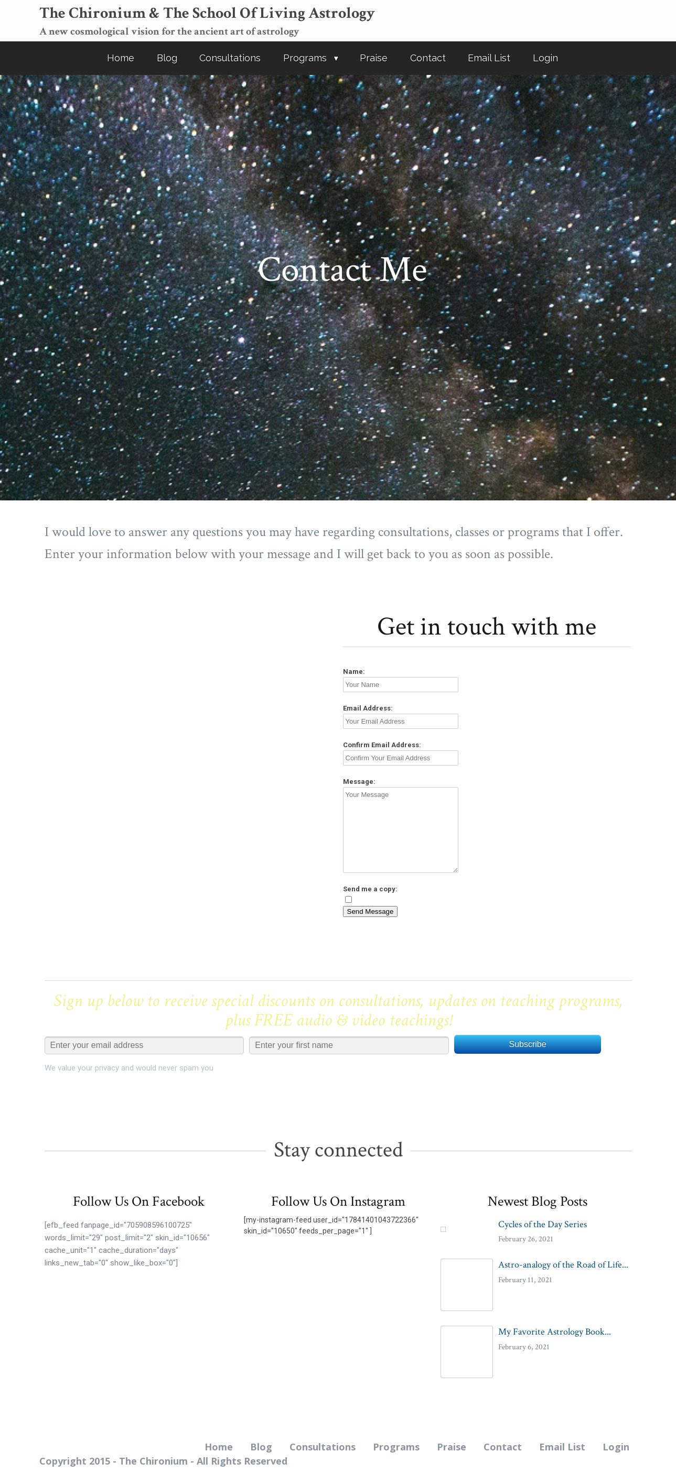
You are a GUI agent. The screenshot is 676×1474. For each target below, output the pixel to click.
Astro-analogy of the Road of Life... (563, 1265)
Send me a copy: (370, 889)
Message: (359, 781)
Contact (428, 57)
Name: (354, 671)
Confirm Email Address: (382, 745)
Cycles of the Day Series (542, 1224)
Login (545, 57)
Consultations (230, 57)
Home (120, 57)
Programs (305, 57)
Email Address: (368, 708)
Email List (489, 57)
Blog (167, 57)
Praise (374, 57)
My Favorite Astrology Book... (554, 1332)
